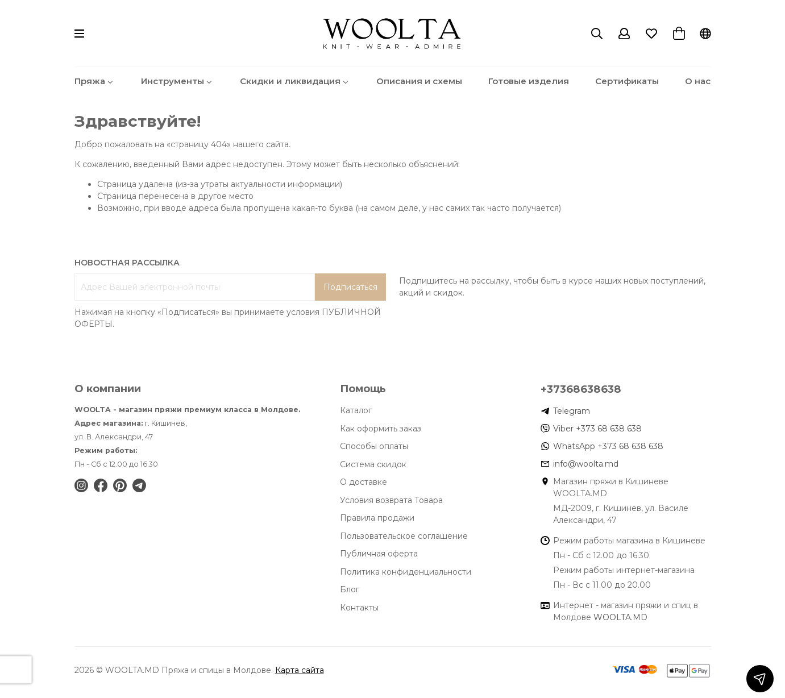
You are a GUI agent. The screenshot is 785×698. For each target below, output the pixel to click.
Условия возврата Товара (391, 500)
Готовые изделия (528, 81)
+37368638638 (581, 389)
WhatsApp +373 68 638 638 (608, 446)
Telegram (571, 411)
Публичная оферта (379, 554)
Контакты (359, 608)
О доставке (363, 482)
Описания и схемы (419, 81)
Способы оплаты (374, 446)
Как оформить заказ (380, 428)
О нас (698, 81)
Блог (349, 589)
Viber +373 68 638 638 (597, 428)
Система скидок (373, 464)
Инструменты (177, 81)
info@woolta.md (585, 464)
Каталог (356, 410)
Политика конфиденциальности (405, 572)
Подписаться (350, 287)
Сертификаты (627, 81)
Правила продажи (377, 518)
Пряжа (94, 81)
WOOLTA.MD (620, 617)
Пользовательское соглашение (404, 536)
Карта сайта (299, 670)
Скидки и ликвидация (295, 81)
